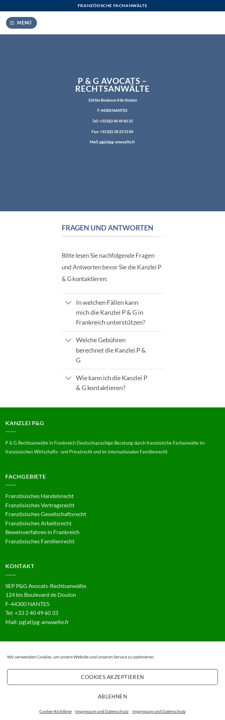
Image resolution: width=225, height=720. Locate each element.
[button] (21, 23)
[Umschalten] (69, 303)
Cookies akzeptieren (112, 677)
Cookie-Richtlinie (55, 711)
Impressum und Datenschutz (102, 711)
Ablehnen (112, 696)
